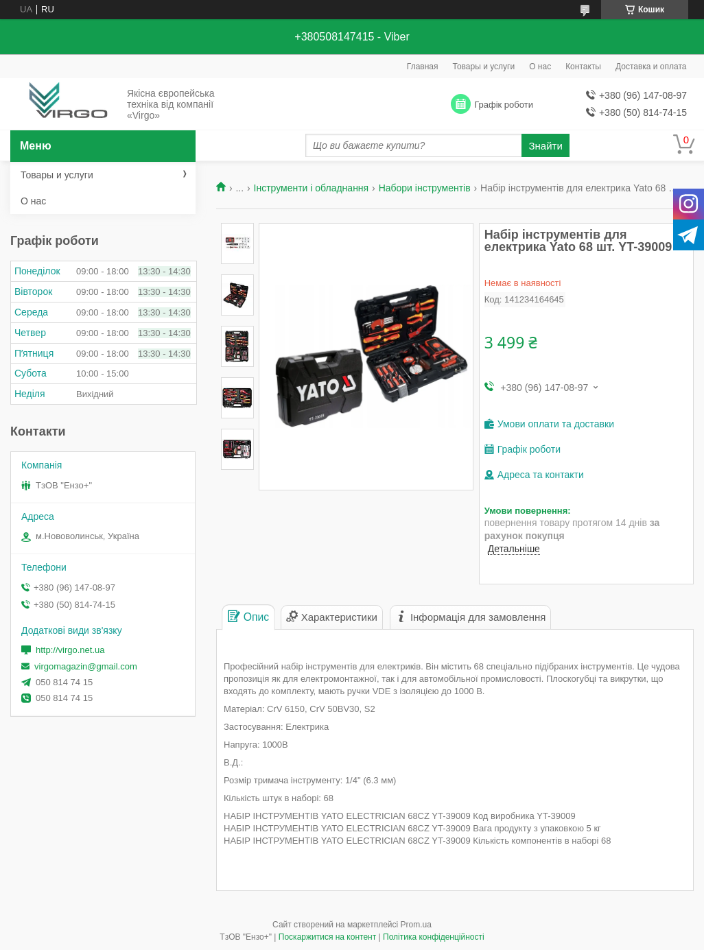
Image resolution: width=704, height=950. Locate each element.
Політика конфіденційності (433, 937)
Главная (422, 66)
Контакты (583, 66)
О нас (540, 66)
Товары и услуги (484, 66)
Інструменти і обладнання (311, 187)
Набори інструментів (425, 187)
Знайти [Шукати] (545, 146)
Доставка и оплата (651, 66)
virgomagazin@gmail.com (85, 666)
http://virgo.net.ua (70, 650)
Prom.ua (416, 924)
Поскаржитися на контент (327, 937)
